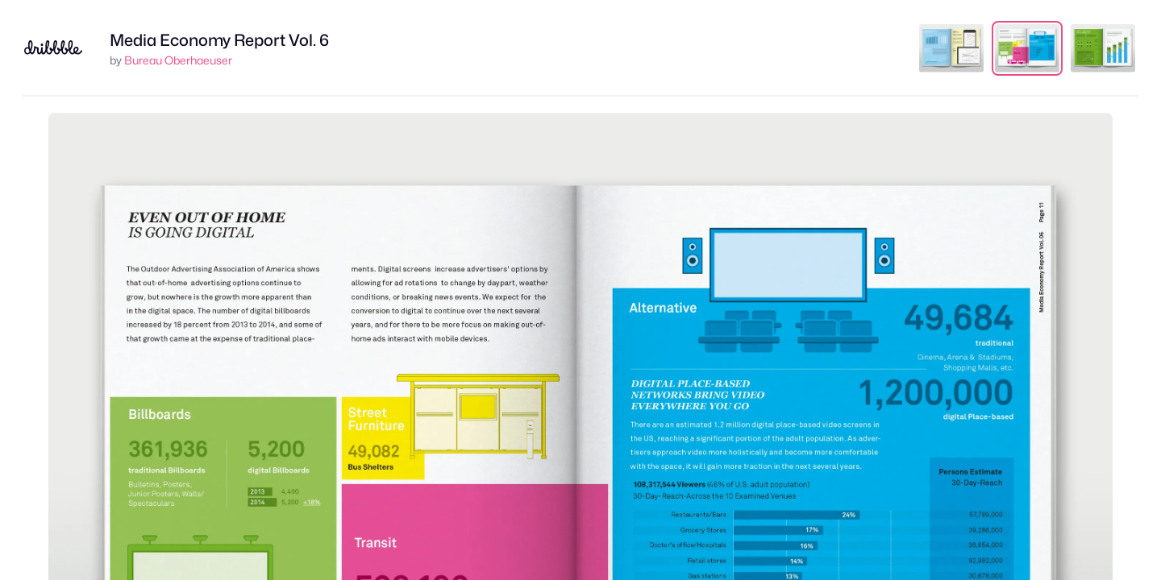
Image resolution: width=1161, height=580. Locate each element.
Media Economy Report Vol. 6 (219, 40)
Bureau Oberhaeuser (178, 60)
